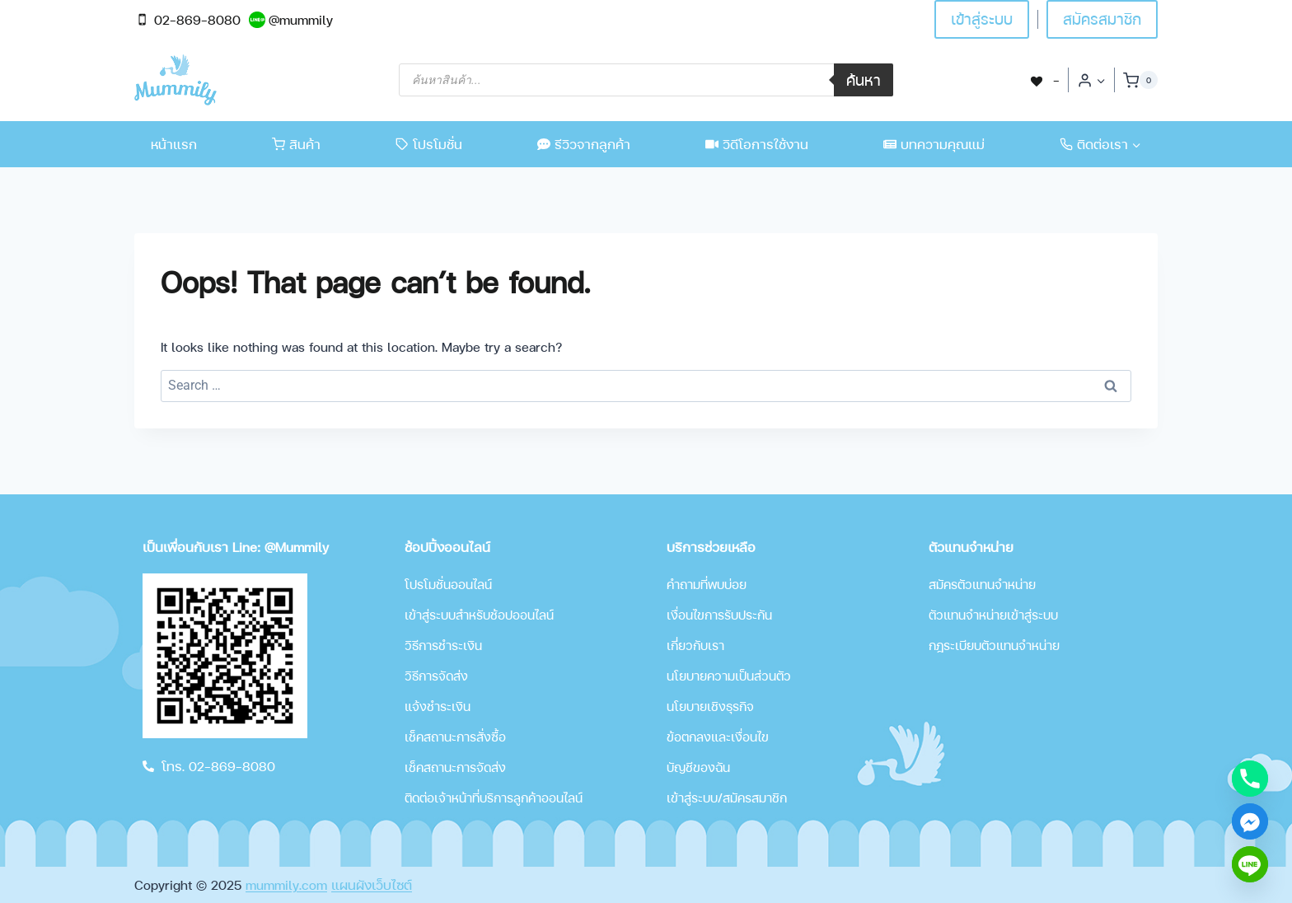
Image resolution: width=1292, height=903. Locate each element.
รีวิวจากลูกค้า (583, 143)
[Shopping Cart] (1140, 80)
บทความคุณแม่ (934, 143)
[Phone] (1250, 778)
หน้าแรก (174, 143)
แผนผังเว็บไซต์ (371, 884)
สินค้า (296, 143)
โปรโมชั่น (429, 143)
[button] (1100, 80)
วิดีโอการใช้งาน (756, 143)
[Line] (1250, 864)
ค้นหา (863, 79)
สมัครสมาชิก (1102, 18)
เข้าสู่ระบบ (982, 18)
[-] (1044, 79)
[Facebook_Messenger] (1250, 821)
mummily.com (286, 884)
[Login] (1091, 80)
